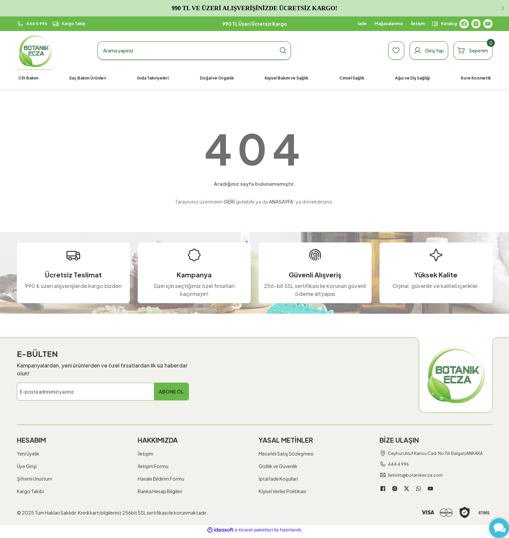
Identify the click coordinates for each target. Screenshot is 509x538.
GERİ (229, 201)
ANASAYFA (281, 201)
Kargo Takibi (30, 491)
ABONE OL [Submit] (171, 392)
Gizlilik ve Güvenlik (278, 466)
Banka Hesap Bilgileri (160, 491)
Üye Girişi (27, 466)
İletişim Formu (153, 466)
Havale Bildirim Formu (161, 479)
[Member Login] (419, 50)
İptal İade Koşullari (278, 479)
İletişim (145, 454)
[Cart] (469, 50)
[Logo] (35, 50)
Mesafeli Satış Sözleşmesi (286, 454)
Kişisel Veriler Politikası (282, 491)
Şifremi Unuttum (34, 479)
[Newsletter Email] (103, 391)
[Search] (194, 50)
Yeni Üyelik (28, 454)
